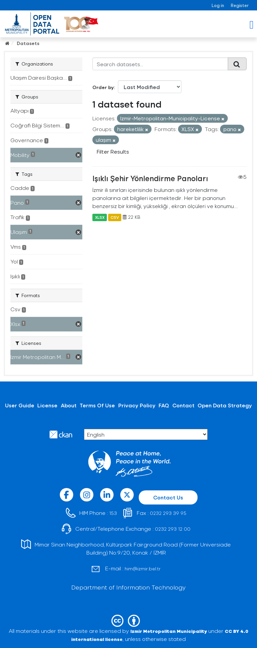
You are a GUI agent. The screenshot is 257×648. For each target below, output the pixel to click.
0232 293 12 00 (172, 529)
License (47, 405)
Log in (218, 5)
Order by (103, 87)
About (69, 405)
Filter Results (113, 151)
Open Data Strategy (225, 405)
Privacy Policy (137, 405)
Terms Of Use (97, 405)
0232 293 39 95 (168, 513)
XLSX (99, 217)
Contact (183, 405)
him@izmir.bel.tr (143, 568)
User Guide (19, 405)
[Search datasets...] (160, 63)
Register (240, 5)
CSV (115, 217)
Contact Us (168, 497)
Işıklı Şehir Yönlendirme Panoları (150, 178)
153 (113, 513)
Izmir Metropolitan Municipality (168, 631)
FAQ (164, 405)
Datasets (28, 43)
